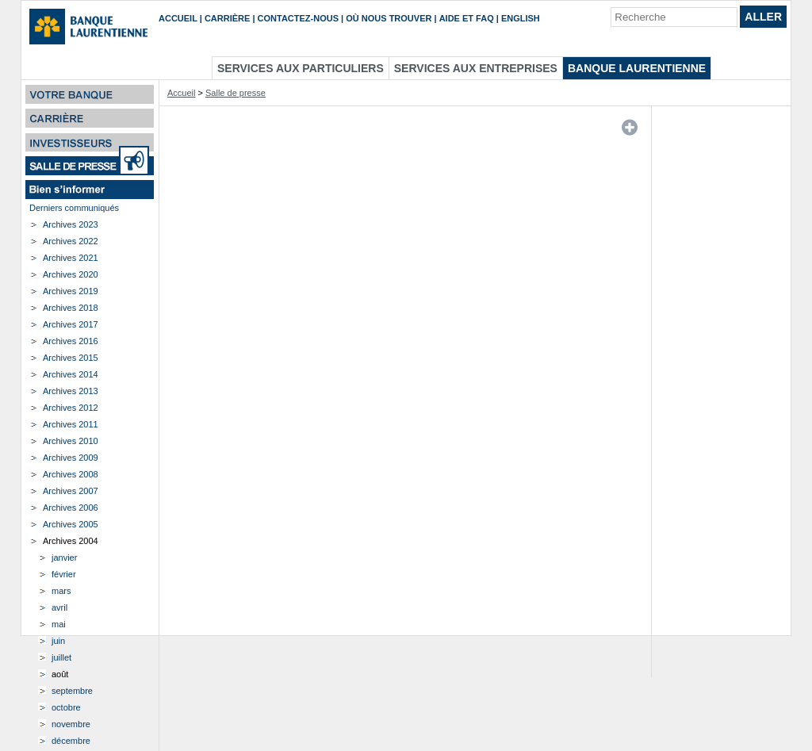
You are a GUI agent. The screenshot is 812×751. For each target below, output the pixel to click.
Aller (763, 16)
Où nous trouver (388, 18)
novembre (71, 724)
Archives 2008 (70, 474)
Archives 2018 (70, 307)
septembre (72, 690)
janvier (64, 557)
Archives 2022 (70, 241)
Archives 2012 (70, 407)
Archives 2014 (70, 374)
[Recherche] (674, 17)
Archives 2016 (70, 341)
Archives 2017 (70, 324)
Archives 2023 (70, 224)
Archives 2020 (70, 274)
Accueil (178, 18)
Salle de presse (235, 93)
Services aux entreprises (475, 68)
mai (59, 624)
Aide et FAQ (466, 18)
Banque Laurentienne (637, 68)
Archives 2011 (70, 424)
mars (61, 591)
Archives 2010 (70, 441)
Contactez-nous (298, 18)
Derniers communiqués (74, 208)
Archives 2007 (70, 491)
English (520, 18)
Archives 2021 (70, 257)
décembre (71, 740)
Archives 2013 (70, 391)
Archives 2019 (70, 291)
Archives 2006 (70, 507)
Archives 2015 (70, 357)
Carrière (227, 18)
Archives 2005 (70, 524)
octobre (66, 707)
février (64, 574)
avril (59, 607)
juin (58, 641)
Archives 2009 (70, 457)
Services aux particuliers (300, 68)
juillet (61, 657)
